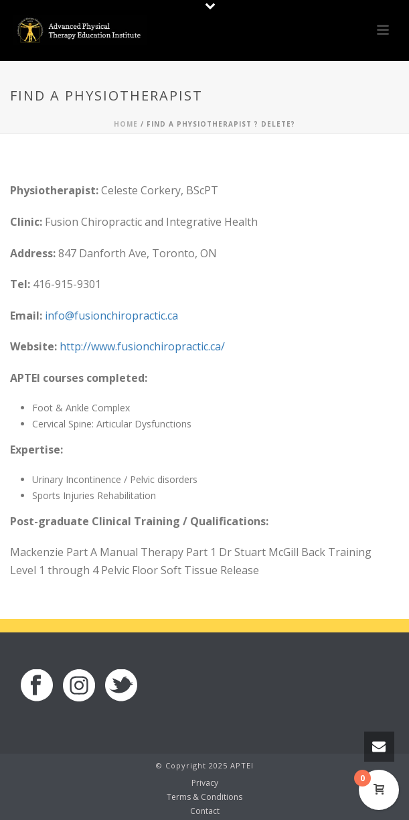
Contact (205, 811)
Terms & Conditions (204, 797)
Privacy (204, 783)
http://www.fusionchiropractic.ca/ (142, 346)
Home (126, 124)
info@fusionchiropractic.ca (111, 315)
